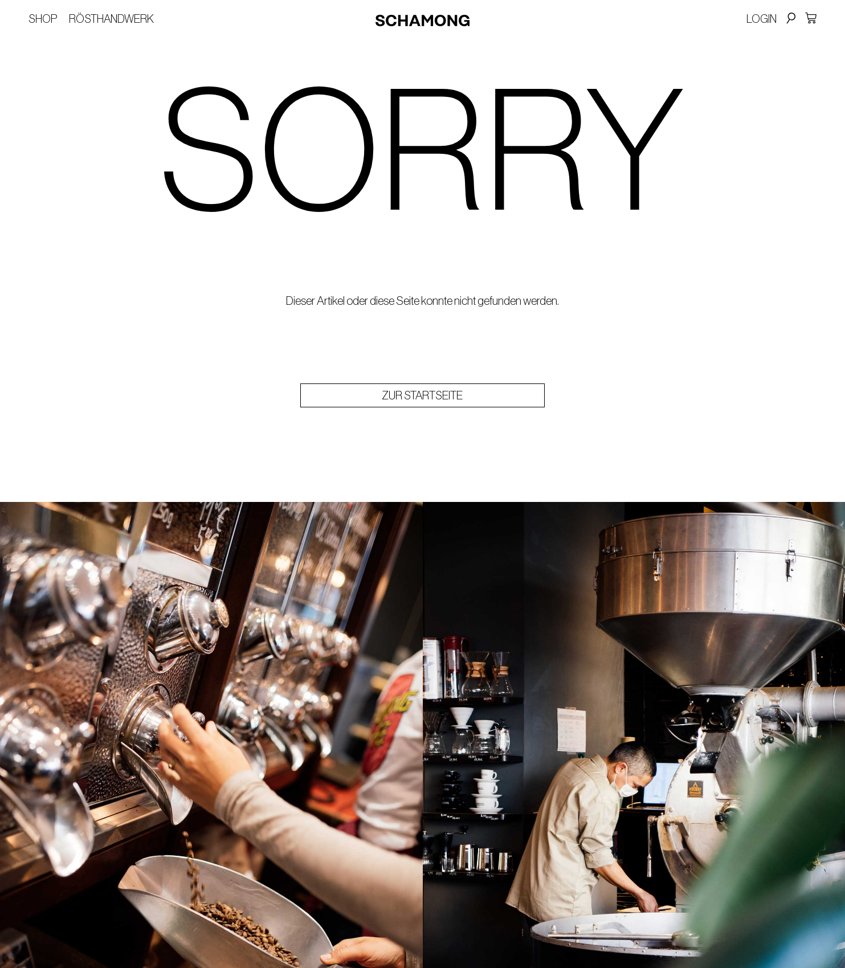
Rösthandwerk (111, 19)
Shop (43, 19)
